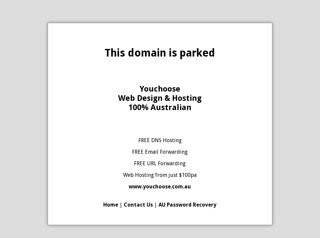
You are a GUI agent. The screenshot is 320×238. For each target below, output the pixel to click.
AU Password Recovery (187, 205)
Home (110, 205)
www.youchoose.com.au (160, 186)
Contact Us (138, 205)
